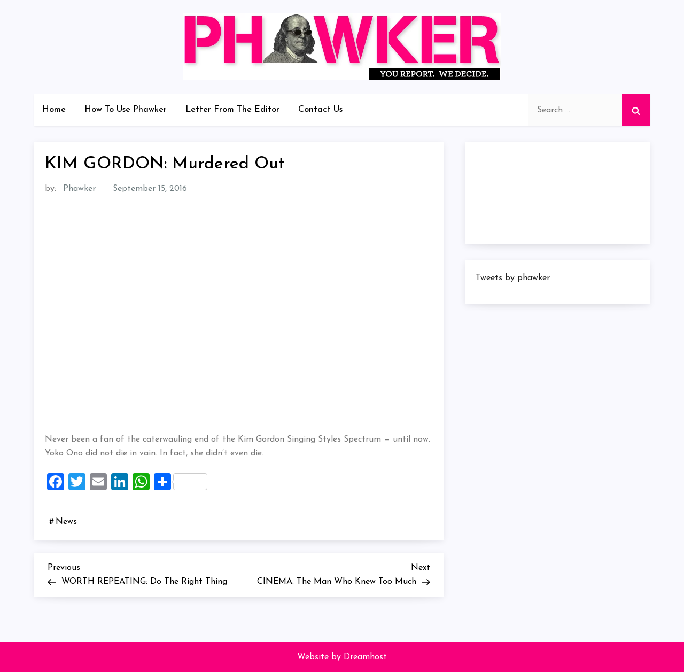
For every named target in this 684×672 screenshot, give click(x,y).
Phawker (79, 188)
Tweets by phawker (513, 278)
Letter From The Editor (232, 109)
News (66, 521)
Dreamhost (365, 657)
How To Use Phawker (125, 109)
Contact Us (320, 109)
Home (54, 109)
